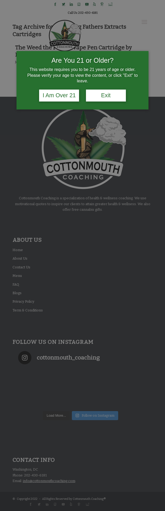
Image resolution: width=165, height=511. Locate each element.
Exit (106, 95)
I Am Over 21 (59, 95)
